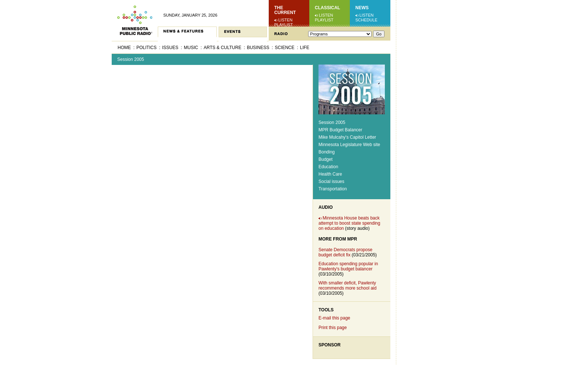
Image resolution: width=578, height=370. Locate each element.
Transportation (332, 188)
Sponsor (329, 344)
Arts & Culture (222, 47)
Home (124, 47)
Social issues (331, 181)
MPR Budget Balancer (340, 129)
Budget (325, 159)
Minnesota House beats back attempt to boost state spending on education (349, 223)
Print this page (332, 327)
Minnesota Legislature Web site (349, 144)
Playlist (283, 25)
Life (304, 47)
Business (258, 47)
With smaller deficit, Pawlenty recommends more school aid (347, 285)
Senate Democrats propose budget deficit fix (345, 252)
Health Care (330, 174)
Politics (146, 47)
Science (284, 47)
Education (328, 166)
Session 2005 (130, 59)
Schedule (366, 20)
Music (191, 47)
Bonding (326, 152)
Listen (285, 20)
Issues (170, 47)
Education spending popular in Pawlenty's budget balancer (348, 266)
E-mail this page (334, 318)
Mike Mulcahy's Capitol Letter (347, 137)
